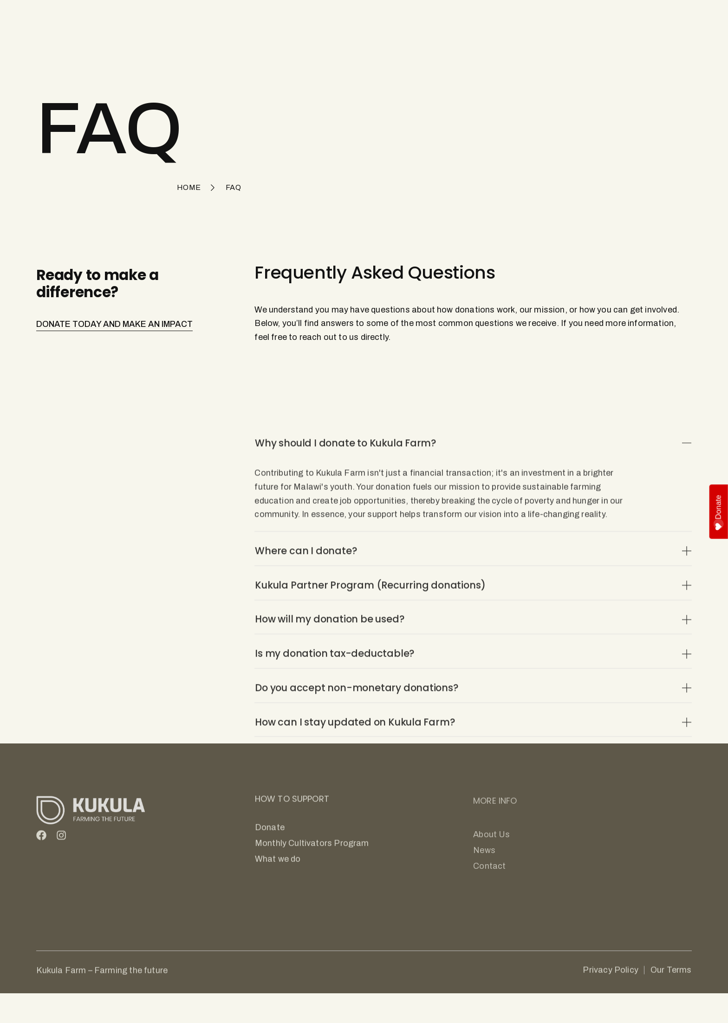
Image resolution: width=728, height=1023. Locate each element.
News (399, 22)
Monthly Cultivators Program (325, 22)
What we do (240, 22)
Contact (488, 22)
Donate (719, 512)
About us (441, 22)
